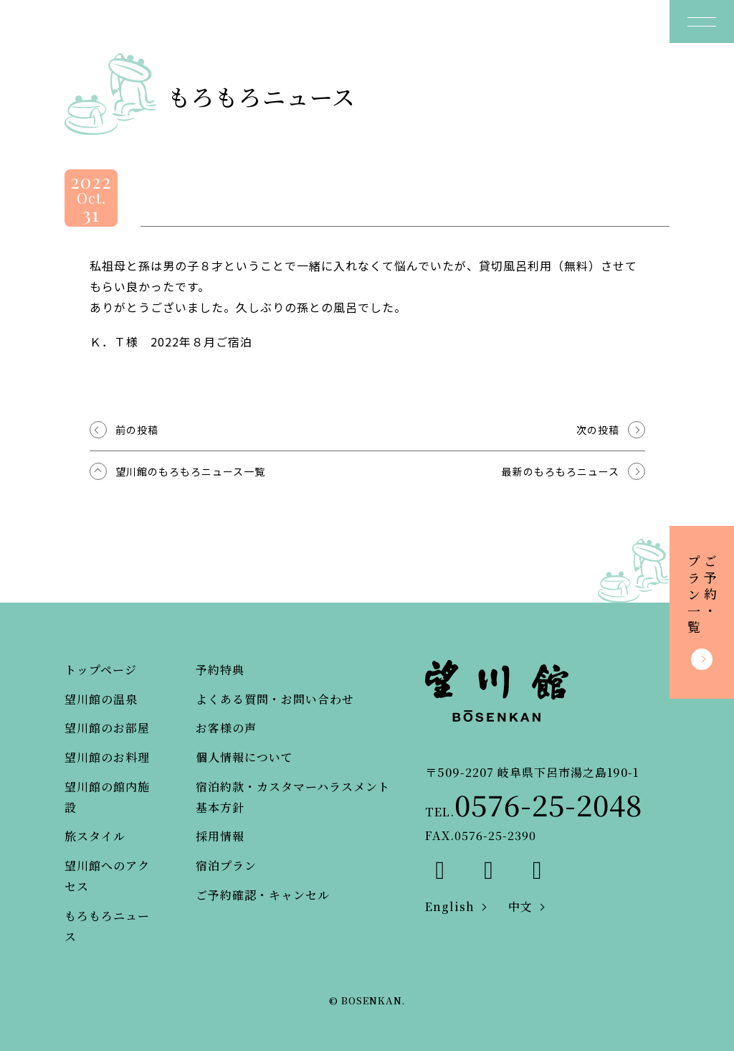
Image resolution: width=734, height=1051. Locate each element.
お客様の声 (226, 728)
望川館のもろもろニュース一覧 (190, 471)
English (450, 906)
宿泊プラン (226, 865)
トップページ (101, 669)
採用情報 (220, 836)
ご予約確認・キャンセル (263, 895)
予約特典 (220, 669)
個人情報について (244, 757)
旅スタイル (95, 836)
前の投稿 (136, 430)
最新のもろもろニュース (560, 471)
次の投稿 (597, 430)
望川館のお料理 (107, 757)
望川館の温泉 (101, 699)
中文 (520, 906)
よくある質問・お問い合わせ (275, 699)
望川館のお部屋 (107, 728)
